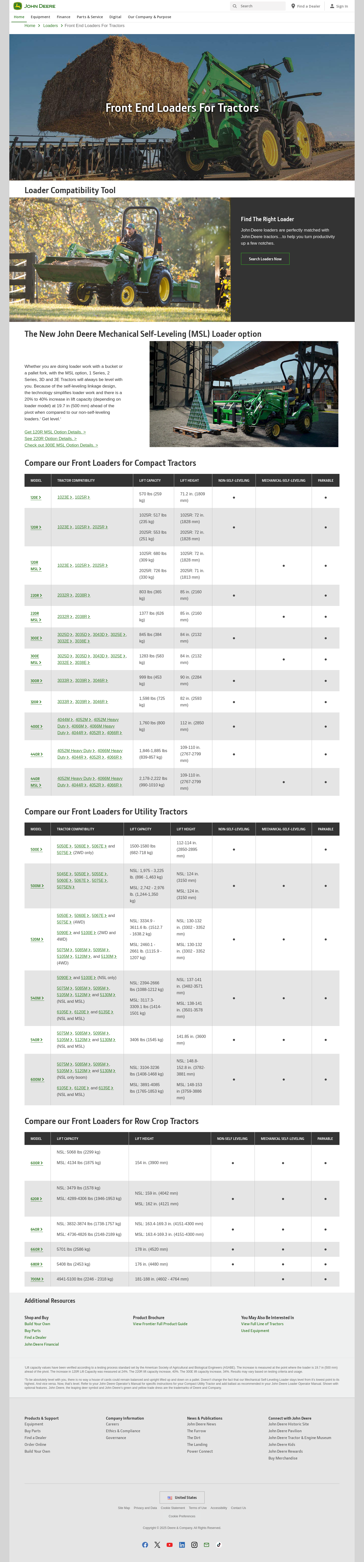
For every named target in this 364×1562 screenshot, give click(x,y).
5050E (63, 846)
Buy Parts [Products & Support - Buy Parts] (33, 1430)
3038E (80, 641)
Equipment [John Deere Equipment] (40, 16)
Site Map (124, 1508)
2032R (63, 595)
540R (35, 1039)
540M (36, 998)
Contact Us (238, 1508)
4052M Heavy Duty (74, 751)
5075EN (64, 887)
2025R (98, 527)
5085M (81, 950)
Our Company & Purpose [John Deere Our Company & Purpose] (149, 16)
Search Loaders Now (269, 260)
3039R (81, 680)
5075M (63, 950)
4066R (113, 733)
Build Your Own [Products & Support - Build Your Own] (37, 1451)
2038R (81, 595)
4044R (77, 733)
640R (35, 1229)
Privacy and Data (145, 1508)
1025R (81, 497)
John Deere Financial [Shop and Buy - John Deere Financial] (42, 1344)
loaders (50, 25)
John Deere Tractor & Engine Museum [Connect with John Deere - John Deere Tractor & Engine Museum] (299, 1437)
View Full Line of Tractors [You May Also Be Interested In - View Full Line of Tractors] (262, 1323)
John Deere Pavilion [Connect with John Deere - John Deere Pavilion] (285, 1430)
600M (36, 1079)
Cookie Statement (173, 1508)
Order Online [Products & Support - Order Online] (35, 1444)
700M (35, 1279)
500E (35, 849)
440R (35, 754)
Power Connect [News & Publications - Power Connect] (200, 1451)
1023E (63, 497)
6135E (104, 1012)
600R (35, 1162)
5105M (63, 956)
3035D (81, 634)
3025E (116, 634)
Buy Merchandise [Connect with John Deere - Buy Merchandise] (283, 1458)
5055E (97, 874)
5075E (63, 853)
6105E (63, 1012)
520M (35, 939)
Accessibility (219, 1508)
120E (34, 497)
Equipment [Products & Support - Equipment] (34, 1423)
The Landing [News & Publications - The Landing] (197, 1444)
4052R (95, 733)
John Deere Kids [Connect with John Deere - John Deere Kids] (281, 1444)
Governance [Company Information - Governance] (116, 1437)
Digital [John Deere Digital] (115, 16)
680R (35, 1264)
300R (35, 680)
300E (35, 638)
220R (35, 595)
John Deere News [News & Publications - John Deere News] (201, 1423)
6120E (80, 1012)
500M (36, 885)
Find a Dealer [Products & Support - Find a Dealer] (36, 1437)
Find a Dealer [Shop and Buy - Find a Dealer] (36, 1337)
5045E (63, 874)
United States (182, 1497)
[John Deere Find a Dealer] (305, 6)
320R (34, 701)
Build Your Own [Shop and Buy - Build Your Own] (37, 1323)
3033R (63, 680)
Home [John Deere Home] (19, 16)
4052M (82, 720)
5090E (63, 933)
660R (35, 1249)
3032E (63, 641)
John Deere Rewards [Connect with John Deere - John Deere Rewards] (285, 1451)
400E (35, 726)
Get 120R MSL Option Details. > (55, 432)
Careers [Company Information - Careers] (112, 1423)
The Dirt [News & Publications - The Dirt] (193, 1437)
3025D (63, 634)
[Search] (258, 6)
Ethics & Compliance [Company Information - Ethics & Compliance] (123, 1430)
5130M (107, 956)
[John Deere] (37, 6)
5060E (80, 846)
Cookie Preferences (182, 1516)
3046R (99, 680)
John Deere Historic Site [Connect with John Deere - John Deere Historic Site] (288, 1423)
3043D (99, 634)
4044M (63, 720)
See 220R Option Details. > (51, 438)
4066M (78, 726)
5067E (97, 846)
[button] (145, 1544)
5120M (81, 956)
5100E (87, 933)
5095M (99, 950)
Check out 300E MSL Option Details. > (61, 445)
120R (34, 527)
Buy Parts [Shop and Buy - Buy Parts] (33, 1330)
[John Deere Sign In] (338, 6)
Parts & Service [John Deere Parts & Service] (90, 16)
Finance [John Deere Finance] (63, 16)
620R (35, 1198)
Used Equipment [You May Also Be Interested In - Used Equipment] (255, 1330)
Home (30, 25)
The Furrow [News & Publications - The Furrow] (196, 1430)
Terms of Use (198, 1508)
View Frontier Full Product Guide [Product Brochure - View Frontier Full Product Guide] (160, 1323)
